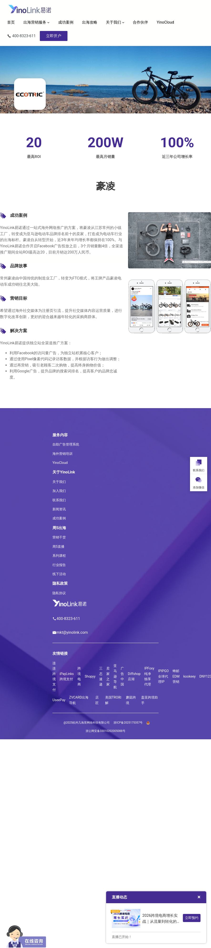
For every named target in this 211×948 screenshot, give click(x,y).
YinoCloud (60, 463)
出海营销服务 (34, 22)
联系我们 (59, 500)
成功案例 (59, 518)
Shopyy (90, 676)
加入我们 (59, 491)
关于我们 (113, 22)
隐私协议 (59, 593)
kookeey (189, 676)
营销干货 (59, 537)
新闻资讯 (59, 509)
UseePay (58, 700)
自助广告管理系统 (65, 444)
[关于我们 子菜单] (123, 22)
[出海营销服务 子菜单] (48, 22)
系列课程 (59, 556)
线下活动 (59, 574)
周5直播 (58, 546)
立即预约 (191, 918)
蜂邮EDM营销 (176, 676)
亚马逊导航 (115, 676)
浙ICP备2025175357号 (128, 722)
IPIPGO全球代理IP (163, 676)
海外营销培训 (62, 454)
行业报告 (59, 565)
